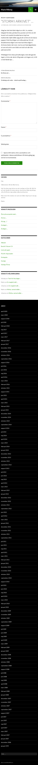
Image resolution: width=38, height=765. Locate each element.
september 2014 (6, 424)
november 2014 (6, 417)
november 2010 (6, 571)
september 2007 (6, 709)
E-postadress (6, 136)
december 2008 (6, 655)
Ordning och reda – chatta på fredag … (19, 79)
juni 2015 (4, 395)
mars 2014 (4, 443)
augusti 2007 (5, 713)
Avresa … (4, 218)
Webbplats (5, 144)
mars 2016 (4, 381)
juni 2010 (4, 589)
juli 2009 (3, 629)
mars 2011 (4, 556)
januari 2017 (5, 344)
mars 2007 (4, 731)
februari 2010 (5, 603)
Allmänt (3, 243)
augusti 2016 (5, 362)
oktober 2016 (5, 355)
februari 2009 (5, 647)
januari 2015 (5, 410)
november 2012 (6, 501)
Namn (3, 127)
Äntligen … (4, 229)
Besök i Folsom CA (7, 246)
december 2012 (6, 497)
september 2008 (6, 665)
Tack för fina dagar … (14, 278)
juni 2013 (4, 476)
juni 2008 (4, 676)
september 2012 (6, 508)
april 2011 (4, 552)
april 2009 (4, 640)
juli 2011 (3, 541)
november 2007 (6, 702)
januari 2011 (5, 563)
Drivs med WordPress (7, 762)
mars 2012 (4, 519)
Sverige (3, 261)
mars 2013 (4, 487)
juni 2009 (4, 633)
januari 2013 (5, 494)
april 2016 (4, 377)
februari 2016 (5, 384)
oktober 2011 (5, 534)
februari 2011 (5, 560)
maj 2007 (4, 724)
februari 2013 (5, 490)
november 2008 (6, 658)
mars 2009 (4, 644)
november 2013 (6, 457)
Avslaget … (4, 225)
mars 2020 (4, 315)
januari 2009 (5, 651)
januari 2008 (5, 695)
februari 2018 (5, 326)
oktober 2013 (5, 461)
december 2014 (6, 413)
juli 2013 (3, 472)
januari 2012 (5, 523)
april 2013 (4, 483)
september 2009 (6, 622)
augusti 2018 (5, 318)
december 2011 (6, 527)
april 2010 (4, 596)
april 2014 (4, 439)
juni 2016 (4, 370)
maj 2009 (4, 636)
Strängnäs (4, 257)
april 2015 (4, 399)
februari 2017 (5, 340)
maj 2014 (4, 435)
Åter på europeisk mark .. (9, 214)
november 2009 (6, 614)
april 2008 (4, 684)
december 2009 (6, 611)
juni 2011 (4, 545)
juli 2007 (3, 717)
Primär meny (35, 9)
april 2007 (4, 728)
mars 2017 (4, 337)
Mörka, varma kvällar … (14, 289)
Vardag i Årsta (5, 264)
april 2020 (4, 311)
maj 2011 (4, 549)
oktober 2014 (5, 421)
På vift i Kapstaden (7, 17)
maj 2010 (4, 592)
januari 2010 (5, 607)
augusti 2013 (5, 468)
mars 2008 (4, 687)
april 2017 (4, 333)
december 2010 (6, 567)
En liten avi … (19, 71)
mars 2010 (4, 600)
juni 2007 (4, 720)
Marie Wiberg (6, 10)
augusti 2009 (5, 625)
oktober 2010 (5, 574)
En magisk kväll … (12, 282)
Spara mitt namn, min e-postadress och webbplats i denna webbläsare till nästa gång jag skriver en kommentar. (18, 155)
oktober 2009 (5, 618)
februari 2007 (5, 735)
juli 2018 (3, 322)
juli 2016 (3, 366)
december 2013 (6, 454)
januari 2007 (5, 739)
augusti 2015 (5, 392)
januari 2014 (5, 450)
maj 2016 (4, 373)
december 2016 (6, 348)
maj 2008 (4, 680)
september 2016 (6, 359)
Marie (14, 25)
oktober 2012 (5, 505)
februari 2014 (5, 446)
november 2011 (6, 530)
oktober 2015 (5, 388)
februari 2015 (5, 406)
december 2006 (6, 742)
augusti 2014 (5, 428)
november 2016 (6, 351)
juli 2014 (3, 432)
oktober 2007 (5, 706)
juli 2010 (3, 585)
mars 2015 (4, 403)
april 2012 (4, 516)
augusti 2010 (5, 581)
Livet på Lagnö (5, 250)
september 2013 (6, 465)
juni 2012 (4, 512)
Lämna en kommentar (24, 25)
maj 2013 (4, 479)
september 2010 (6, 578)
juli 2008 (3, 673)
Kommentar (5, 101)
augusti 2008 (5, 669)
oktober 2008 (5, 662)
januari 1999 (5, 746)
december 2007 (6, 698)
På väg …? (4, 221)
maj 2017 (4, 329)
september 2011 (6, 538)
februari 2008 (5, 691)
